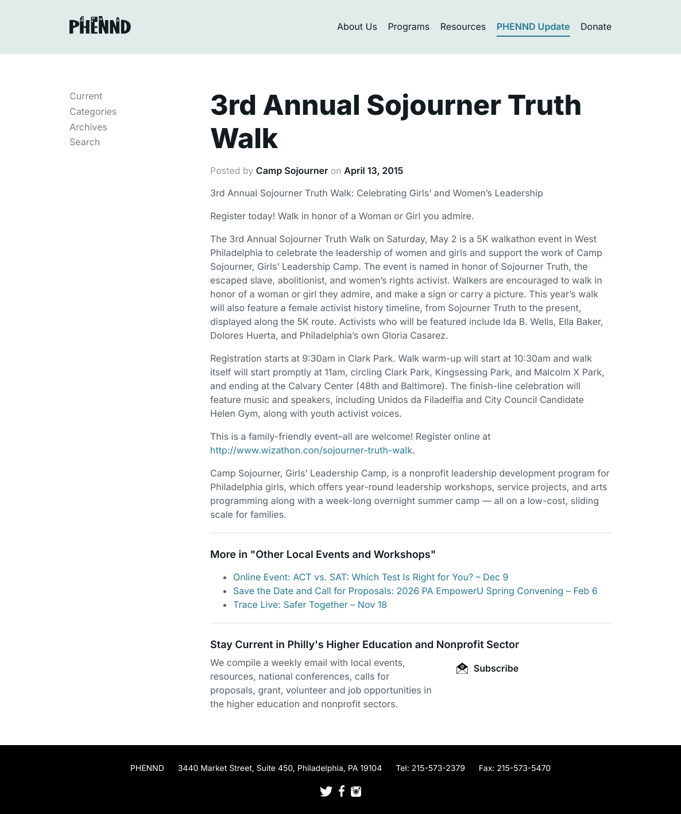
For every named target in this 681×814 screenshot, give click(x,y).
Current (85, 96)
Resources (463, 26)
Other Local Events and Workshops (343, 555)
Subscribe (487, 668)
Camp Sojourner (292, 170)
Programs (409, 26)
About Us (357, 26)
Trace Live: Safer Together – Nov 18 (310, 604)
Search (84, 142)
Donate (596, 26)
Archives (88, 127)
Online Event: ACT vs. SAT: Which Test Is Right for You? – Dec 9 (371, 577)
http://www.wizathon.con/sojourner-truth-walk (311, 450)
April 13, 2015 (373, 170)
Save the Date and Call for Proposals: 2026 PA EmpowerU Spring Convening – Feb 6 (415, 590)
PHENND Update (533, 26)
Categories (93, 111)
